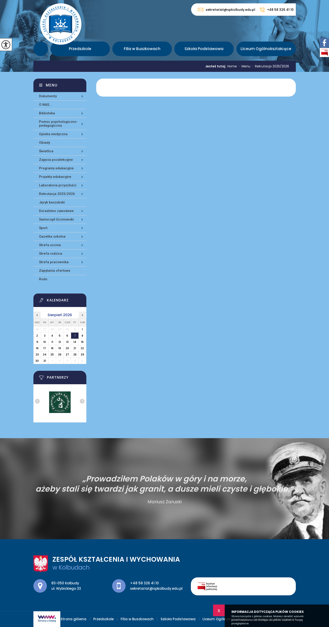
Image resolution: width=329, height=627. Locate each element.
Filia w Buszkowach (142, 48)
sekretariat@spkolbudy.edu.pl (226, 9)
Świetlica (46, 151)
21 (75, 348)
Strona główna (40, 49)
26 (59, 354)
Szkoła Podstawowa (204, 48)
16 (37, 348)
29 (82, 354)
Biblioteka (47, 113)
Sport (43, 228)
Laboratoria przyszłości (57, 185)
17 (44, 348)
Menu (243, 66)
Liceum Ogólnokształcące (266, 48)
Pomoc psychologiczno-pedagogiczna (58, 124)
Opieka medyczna (53, 134)
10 (44, 342)
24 (44, 354)
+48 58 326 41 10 (277, 9)
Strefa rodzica (50, 254)
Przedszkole (80, 48)
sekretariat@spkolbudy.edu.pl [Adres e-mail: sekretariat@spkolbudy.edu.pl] (156, 588)
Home (232, 66)
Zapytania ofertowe (54, 271)
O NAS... (45, 105)
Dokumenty (48, 96)
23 (37, 354)
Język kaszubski (52, 202)
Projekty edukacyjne (55, 177)
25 (52, 354)
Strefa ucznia (50, 245)
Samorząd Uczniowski (56, 219)
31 (45, 361)
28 (74, 354)
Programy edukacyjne (56, 168)
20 (67, 348)
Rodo (43, 279)
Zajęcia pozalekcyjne (56, 160)
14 (74, 342)
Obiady (44, 143)
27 (67, 354)
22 (82, 348)
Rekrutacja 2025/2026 (269, 66)
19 (59, 348)
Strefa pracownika (54, 262)
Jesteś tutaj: (216, 66)
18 (52, 348)
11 (52, 342)
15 (82, 342)
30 (37, 361)
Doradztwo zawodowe (56, 211)
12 (60, 342)
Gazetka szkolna (52, 236)
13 (67, 342)
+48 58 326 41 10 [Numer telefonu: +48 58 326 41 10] (144, 583)
